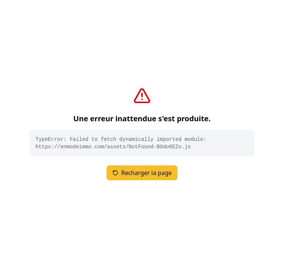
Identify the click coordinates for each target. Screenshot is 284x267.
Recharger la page (142, 173)
